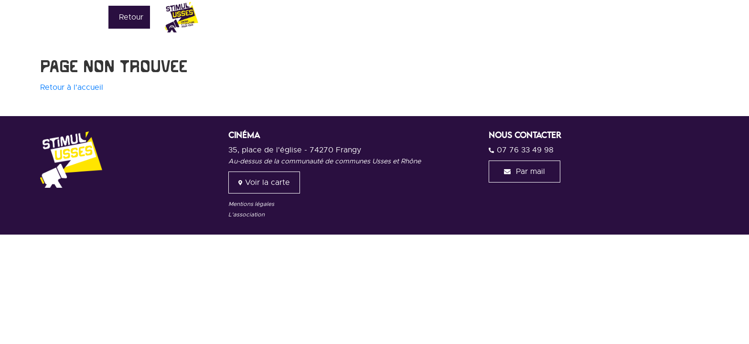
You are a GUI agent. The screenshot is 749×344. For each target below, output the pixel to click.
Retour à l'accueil (71, 87)
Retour (131, 17)
